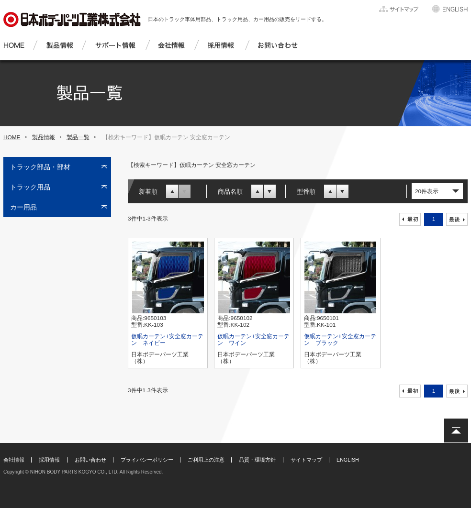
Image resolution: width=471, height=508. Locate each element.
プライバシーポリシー (147, 460)
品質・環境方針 (257, 460)
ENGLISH (347, 460)
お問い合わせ (90, 460)
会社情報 (13, 460)
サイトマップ (306, 460)
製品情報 (43, 137)
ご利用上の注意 (206, 460)
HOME (12, 137)
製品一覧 (78, 137)
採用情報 (49, 460)
